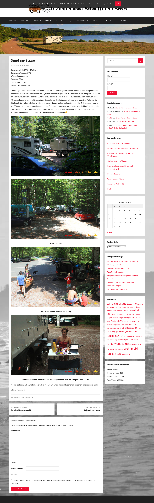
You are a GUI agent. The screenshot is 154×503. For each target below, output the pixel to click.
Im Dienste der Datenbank (117, 289)
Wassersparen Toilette (115, 179)
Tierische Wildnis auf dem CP (118, 268)
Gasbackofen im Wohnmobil (117, 161)
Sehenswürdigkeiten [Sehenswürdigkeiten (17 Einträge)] (115, 328)
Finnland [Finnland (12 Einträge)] (127, 310)
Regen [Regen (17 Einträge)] (135, 321)
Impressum (121, 20)
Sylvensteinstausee (27, 397)
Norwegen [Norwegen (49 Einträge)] (128, 318)
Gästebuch (97, 20)
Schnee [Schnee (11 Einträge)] (121, 324)
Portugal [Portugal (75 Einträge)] (117, 321)
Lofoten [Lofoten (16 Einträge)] (134, 314)
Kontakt (109, 20)
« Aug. (109, 232)
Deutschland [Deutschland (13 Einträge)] (115, 307)
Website (14, 475)
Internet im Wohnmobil (115, 184)
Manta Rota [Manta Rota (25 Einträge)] (116, 318)
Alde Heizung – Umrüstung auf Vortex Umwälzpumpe (121, 154)
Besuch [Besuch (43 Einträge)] (132, 304)
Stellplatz (17, 397)
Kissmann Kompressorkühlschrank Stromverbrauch (120, 167)
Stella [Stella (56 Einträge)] (133, 331)
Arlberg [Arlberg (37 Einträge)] (112, 304)
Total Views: (112, 380)
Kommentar (16, 430)
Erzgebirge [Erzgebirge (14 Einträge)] (124, 307)
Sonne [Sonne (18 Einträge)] (113, 332)
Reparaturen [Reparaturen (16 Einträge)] (112, 324)
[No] (152, 4)
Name (14, 462)
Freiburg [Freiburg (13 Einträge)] (115, 314)
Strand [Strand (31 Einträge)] (131, 336)
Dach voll (110, 189)
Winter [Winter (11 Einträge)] (120, 349)
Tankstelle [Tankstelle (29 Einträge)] (122, 340)
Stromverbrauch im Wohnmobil (118, 143)
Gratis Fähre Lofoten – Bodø (126, 108)
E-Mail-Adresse (17, 468)
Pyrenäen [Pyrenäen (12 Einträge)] (127, 321)
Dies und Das (82, 20)
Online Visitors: (113, 369)
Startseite (12, 20)
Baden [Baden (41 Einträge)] (121, 304)
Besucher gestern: (114, 376)
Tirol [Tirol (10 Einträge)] (136, 339)
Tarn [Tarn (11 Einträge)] (131, 339)
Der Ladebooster (113, 174)
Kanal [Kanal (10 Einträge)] (127, 314)
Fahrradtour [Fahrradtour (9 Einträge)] (119, 310)
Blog (69, 20)
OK (118, 4)
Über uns (24, 20)
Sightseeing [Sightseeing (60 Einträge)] (130, 328)
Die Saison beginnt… (115, 286)
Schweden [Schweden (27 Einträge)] (130, 325)
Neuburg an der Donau (115, 265)
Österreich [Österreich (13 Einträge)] (126, 354)
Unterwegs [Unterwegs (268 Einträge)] (118, 343)
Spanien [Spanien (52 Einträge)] (123, 331)
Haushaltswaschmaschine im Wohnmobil (122, 148)
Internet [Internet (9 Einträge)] (121, 314)
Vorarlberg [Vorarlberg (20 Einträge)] (112, 349)
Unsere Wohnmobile (42, 20)
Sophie (110, 118)
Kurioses (59, 20)
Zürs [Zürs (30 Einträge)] (118, 354)
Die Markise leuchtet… (127, 122)
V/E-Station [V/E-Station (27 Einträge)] (135, 344)
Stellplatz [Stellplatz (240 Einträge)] (116, 335)
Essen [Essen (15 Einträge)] (133, 307)
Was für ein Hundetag (115, 272)
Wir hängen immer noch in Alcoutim (120, 282)
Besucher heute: (113, 373)
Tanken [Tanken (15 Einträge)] (113, 340)
